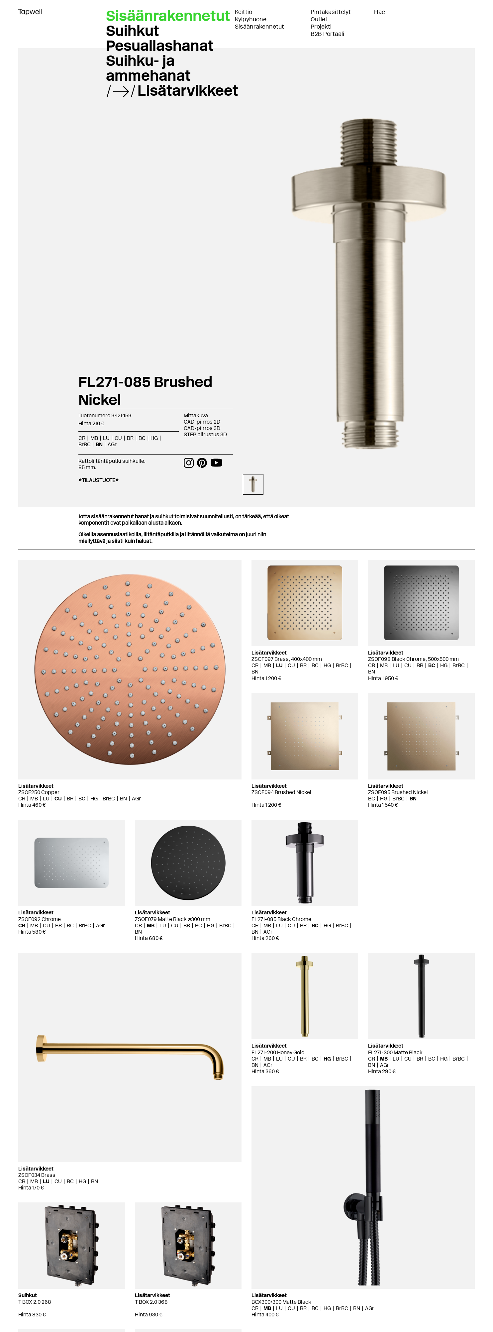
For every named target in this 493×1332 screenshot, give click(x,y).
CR (81, 438)
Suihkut (132, 31)
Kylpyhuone (250, 19)
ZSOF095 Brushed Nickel (398, 792)
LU (106, 438)
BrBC (84, 444)
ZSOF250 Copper (38, 792)
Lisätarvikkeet (188, 90)
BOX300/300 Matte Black (281, 1302)
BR (130, 438)
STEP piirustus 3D (205, 434)
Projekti (321, 26)
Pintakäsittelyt (331, 12)
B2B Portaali (327, 34)
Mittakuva (196, 415)
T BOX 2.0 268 (34, 1302)
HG (154, 438)
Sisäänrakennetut (259, 26)
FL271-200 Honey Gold (278, 1052)
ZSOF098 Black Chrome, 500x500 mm (413, 659)
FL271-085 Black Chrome (281, 919)
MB (94, 438)
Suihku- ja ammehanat (148, 67)
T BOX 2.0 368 (151, 1302)
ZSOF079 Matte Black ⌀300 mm (172, 919)
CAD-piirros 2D (202, 422)
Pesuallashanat (160, 45)
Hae (379, 12)
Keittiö (243, 12)
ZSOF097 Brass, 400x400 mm (286, 659)
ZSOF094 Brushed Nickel (281, 792)
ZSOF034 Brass (36, 1175)
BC (142, 438)
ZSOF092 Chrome (39, 919)
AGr (112, 444)
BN (99, 444)
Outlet (319, 19)
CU (118, 438)
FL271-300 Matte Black (395, 1052)
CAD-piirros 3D (202, 428)
